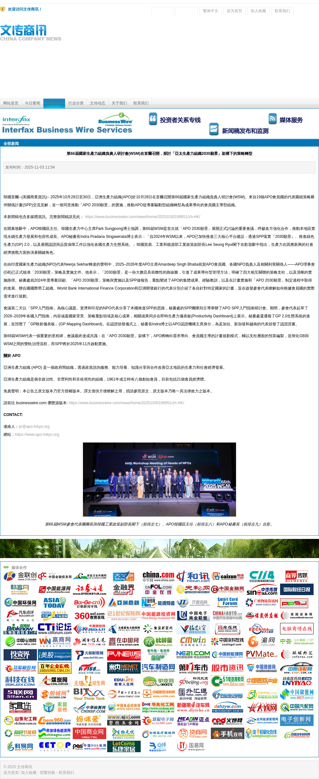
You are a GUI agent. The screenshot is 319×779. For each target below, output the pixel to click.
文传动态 (97, 103)
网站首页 (11, 103)
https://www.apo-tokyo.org (37, 434)
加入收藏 (258, 11)
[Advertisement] (268, 58)
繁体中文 (210, 11)
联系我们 (282, 11)
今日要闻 (32, 103)
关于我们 (119, 103)
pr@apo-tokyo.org (34, 426)
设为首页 (234, 11)
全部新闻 (54, 103)
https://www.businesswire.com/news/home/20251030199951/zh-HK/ (142, 217)
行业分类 (76, 103)
